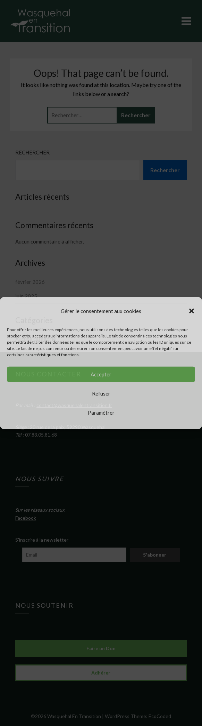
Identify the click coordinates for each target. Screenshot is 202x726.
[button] (191, 310)
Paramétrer (101, 412)
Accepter (101, 374)
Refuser (101, 393)
